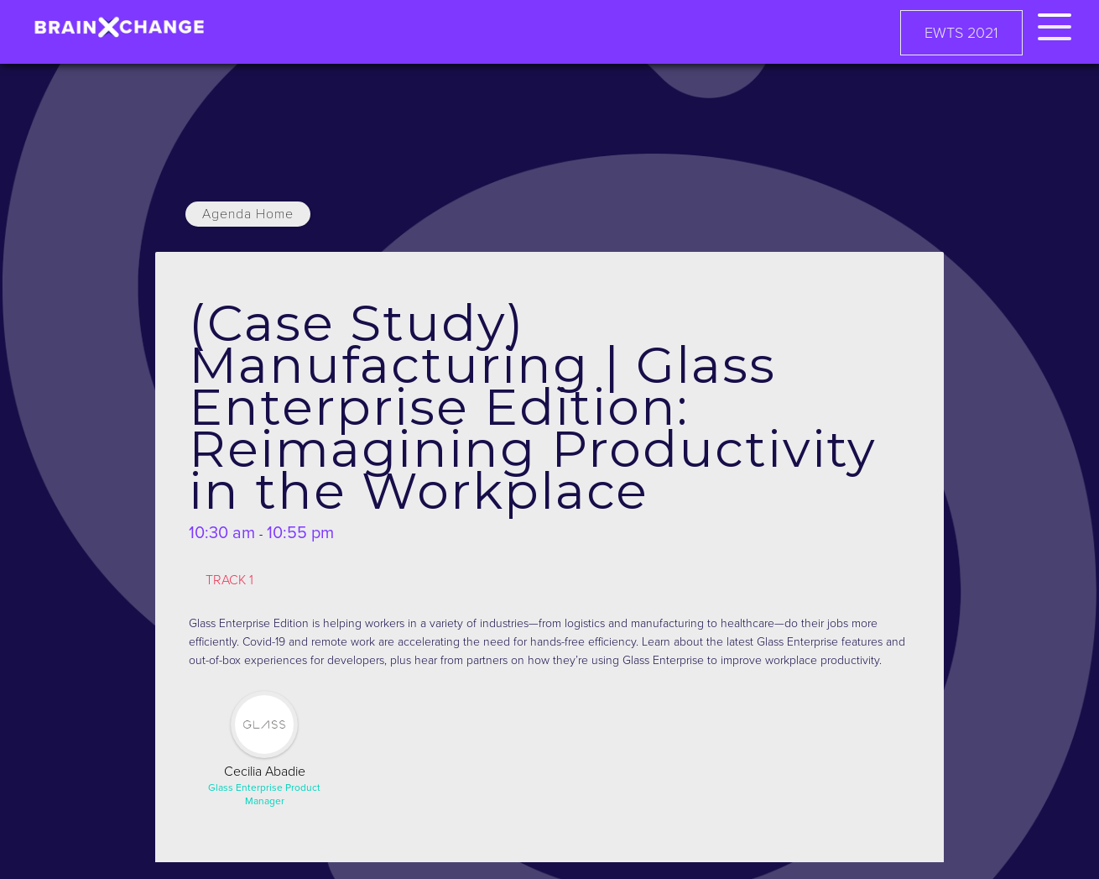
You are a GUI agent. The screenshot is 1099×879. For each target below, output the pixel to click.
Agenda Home (248, 214)
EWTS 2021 (961, 33)
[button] (1054, 24)
